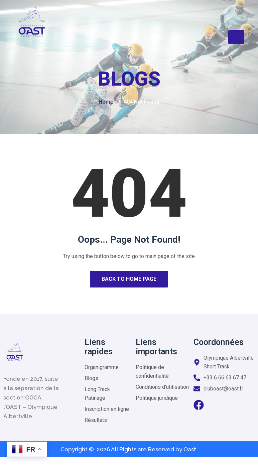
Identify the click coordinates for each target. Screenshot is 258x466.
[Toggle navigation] (236, 37)
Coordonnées (219, 342)
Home (106, 102)
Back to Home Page (129, 279)
